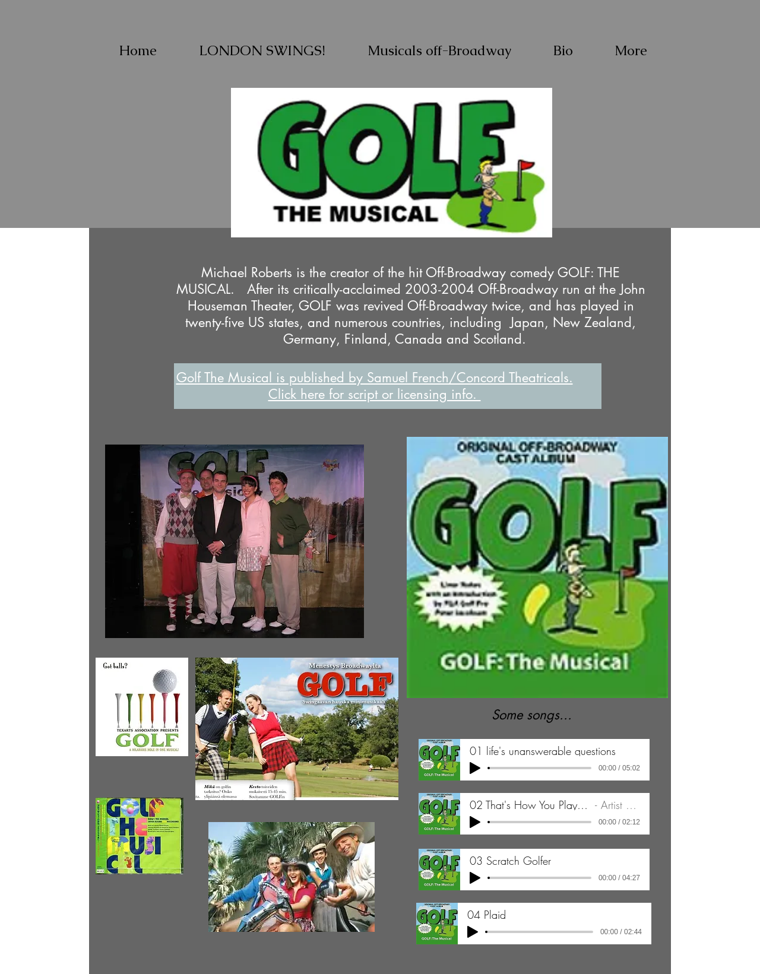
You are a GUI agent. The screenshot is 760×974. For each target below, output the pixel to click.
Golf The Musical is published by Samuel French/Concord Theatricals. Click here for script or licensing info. (374, 385)
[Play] (475, 768)
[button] (439, 50)
